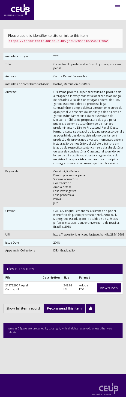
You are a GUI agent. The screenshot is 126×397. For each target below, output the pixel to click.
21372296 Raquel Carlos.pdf (16, 287)
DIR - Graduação (64, 250)
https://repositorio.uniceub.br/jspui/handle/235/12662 (88, 234)
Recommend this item (64, 308)
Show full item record (23, 308)
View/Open (109, 287)
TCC (56, 56)
